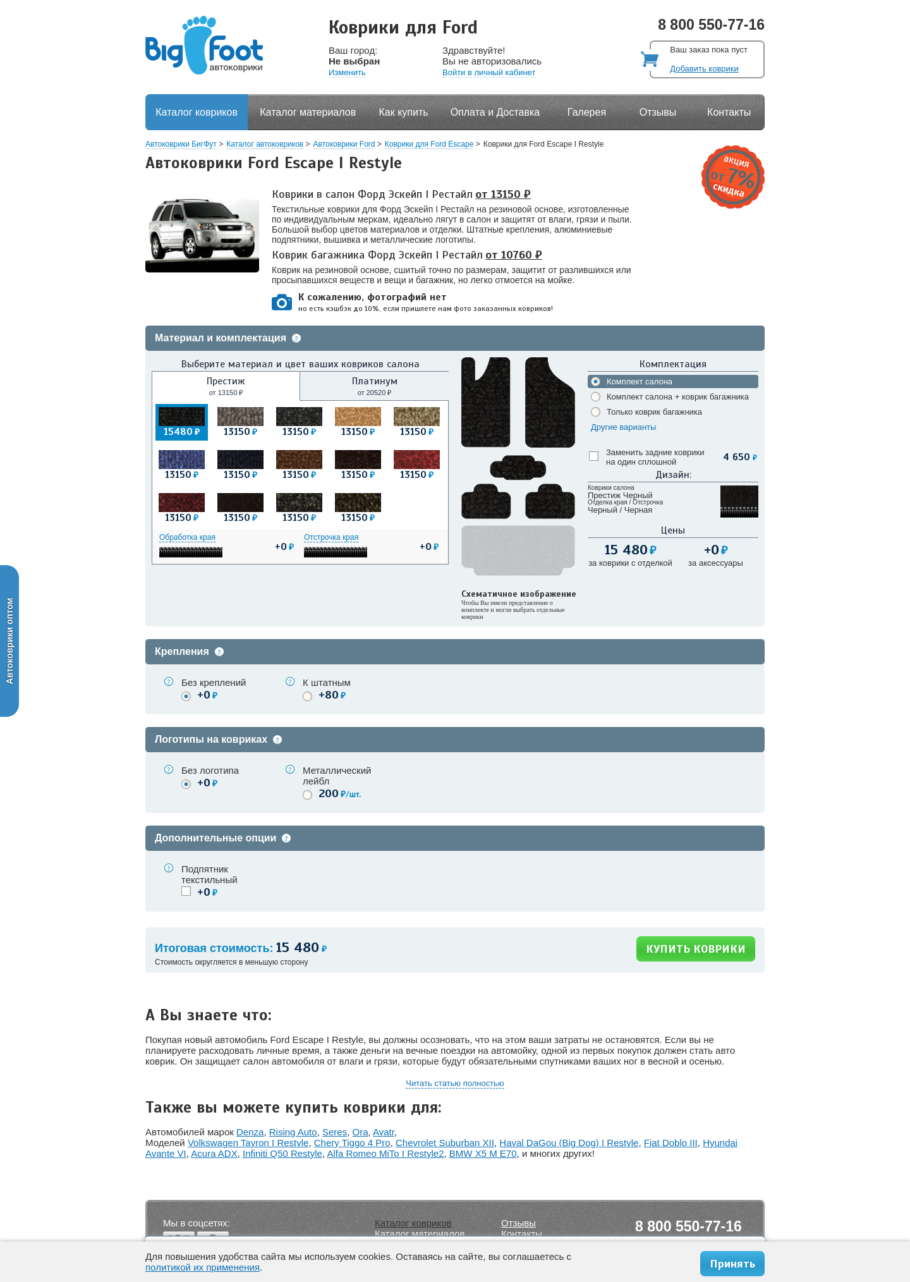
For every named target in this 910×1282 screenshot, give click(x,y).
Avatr (383, 1131)
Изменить (347, 72)
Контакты (729, 112)
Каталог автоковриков (264, 144)
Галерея (586, 112)
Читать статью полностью (455, 1083)
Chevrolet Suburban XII (445, 1142)
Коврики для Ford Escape (429, 144)
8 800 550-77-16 (711, 24)
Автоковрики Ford (344, 144)
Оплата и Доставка (495, 112)
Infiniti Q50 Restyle (282, 1153)
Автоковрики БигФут (181, 144)
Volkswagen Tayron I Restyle (248, 1142)
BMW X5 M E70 (483, 1153)
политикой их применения (202, 1267)
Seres (334, 1131)
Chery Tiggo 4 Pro (352, 1142)
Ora (360, 1131)
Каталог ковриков (196, 112)
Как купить (403, 112)
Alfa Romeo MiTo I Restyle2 (385, 1153)
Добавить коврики (704, 68)
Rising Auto (293, 1131)
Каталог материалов (308, 112)
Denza (250, 1131)
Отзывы (658, 112)
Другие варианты (623, 427)
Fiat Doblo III (671, 1142)
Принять (732, 1264)
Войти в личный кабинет (488, 72)
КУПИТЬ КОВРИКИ (696, 949)
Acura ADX (214, 1153)
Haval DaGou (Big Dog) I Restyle (568, 1142)
